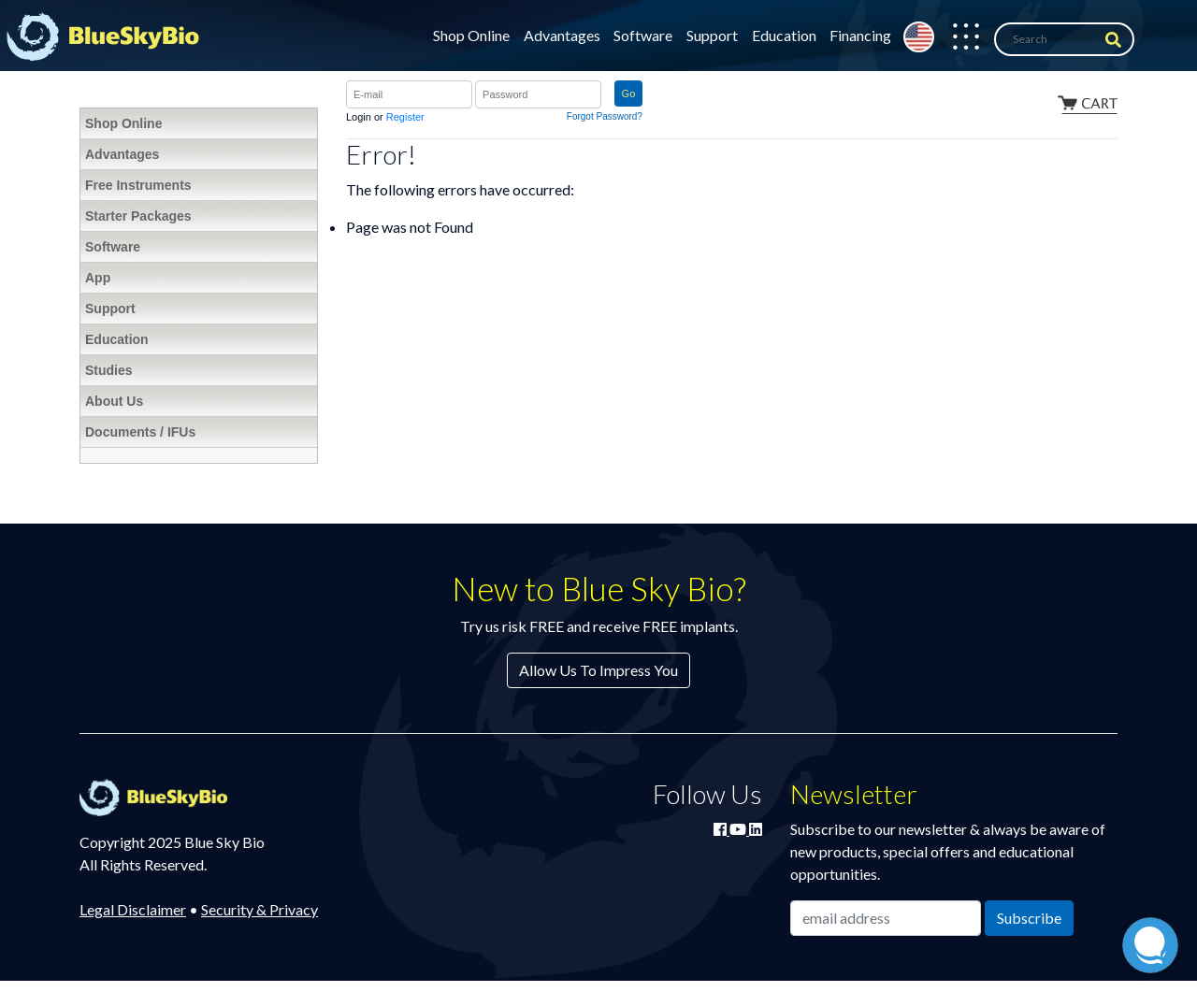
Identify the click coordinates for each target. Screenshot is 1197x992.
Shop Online (471, 35)
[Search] (1064, 39)
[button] (956, 39)
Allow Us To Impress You (598, 670)
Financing (860, 35)
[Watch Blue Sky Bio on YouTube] (739, 829)
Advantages (562, 35)
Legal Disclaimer (132, 909)
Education (784, 35)
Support (712, 35)
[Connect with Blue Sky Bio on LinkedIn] (755, 829)
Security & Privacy (259, 909)
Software (642, 35)
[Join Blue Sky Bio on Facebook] (721, 829)
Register (405, 116)
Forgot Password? (604, 116)
